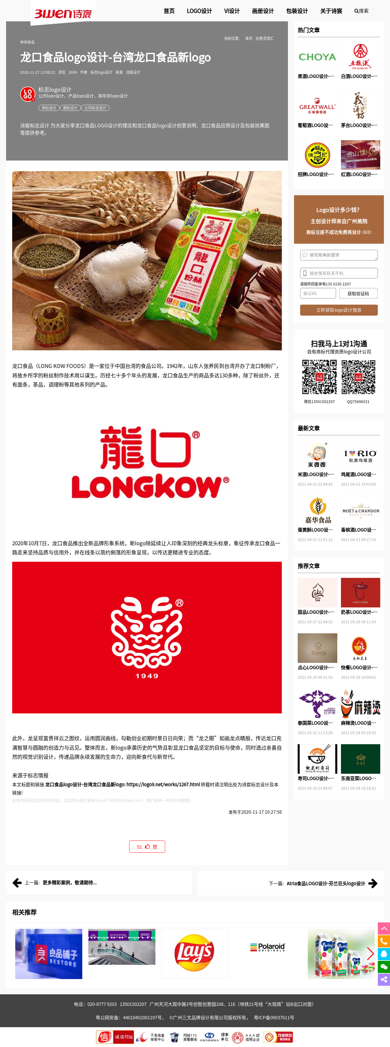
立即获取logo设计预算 (338, 310)
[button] (371, 953)
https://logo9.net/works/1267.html (163, 784)
